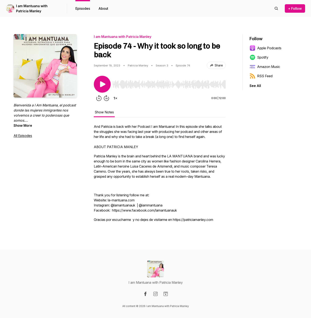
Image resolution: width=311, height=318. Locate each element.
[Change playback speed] (115, 98)
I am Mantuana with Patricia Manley (32, 8)
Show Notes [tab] (104, 112)
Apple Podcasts (265, 48)
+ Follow (295, 8)
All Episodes (23, 136)
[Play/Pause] (102, 84)
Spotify (259, 57)
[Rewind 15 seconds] (99, 98)
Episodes (82, 8)
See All (255, 86)
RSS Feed (261, 76)
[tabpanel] (160, 175)
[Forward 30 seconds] (106, 98)
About (103, 8)
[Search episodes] (276, 8)
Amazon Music (265, 67)
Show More (23, 125)
